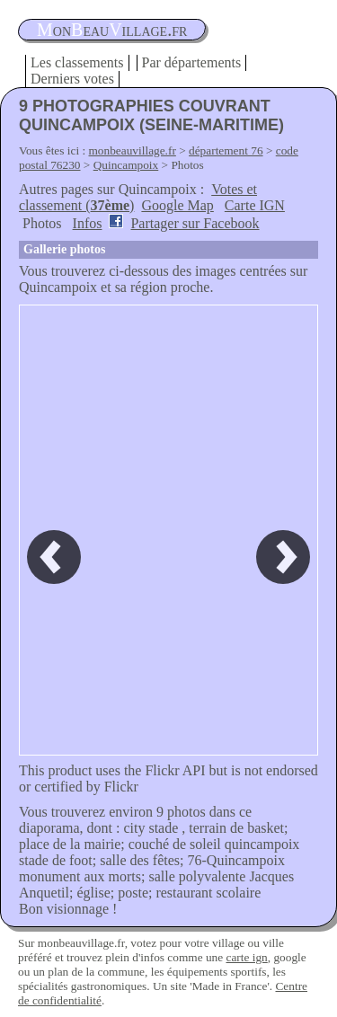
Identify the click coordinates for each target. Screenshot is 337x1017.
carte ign (246, 957)
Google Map (177, 205)
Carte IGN (255, 205)
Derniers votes (72, 78)
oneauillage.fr (112, 30)
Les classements (77, 62)
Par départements (192, 62)
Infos (87, 223)
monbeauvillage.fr (132, 150)
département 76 (226, 150)
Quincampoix (126, 165)
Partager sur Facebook (194, 223)
